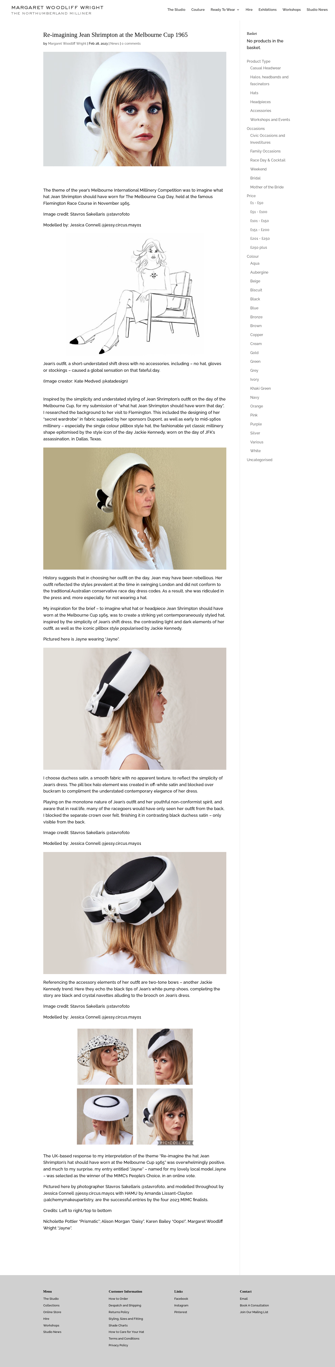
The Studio (176, 11)
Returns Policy (119, 1312)
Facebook (181, 1298)
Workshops (292, 11)
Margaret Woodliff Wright (67, 43)
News (114, 43)
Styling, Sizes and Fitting (126, 1318)
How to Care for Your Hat (126, 1332)
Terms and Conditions (124, 1338)
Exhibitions (268, 11)
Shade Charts (118, 1325)
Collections (51, 1305)
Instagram (181, 1305)
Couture (198, 11)
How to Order (118, 1298)
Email (244, 1298)
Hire (249, 11)
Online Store (52, 1312)
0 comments (131, 43)
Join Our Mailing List (254, 1312)
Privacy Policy (118, 1345)
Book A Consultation (254, 1305)
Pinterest (180, 1312)
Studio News (317, 11)
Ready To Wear (223, 11)
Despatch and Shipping (125, 1305)
